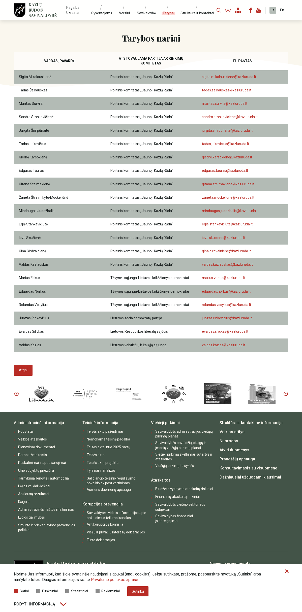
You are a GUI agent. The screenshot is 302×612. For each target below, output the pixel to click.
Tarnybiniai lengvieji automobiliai (44, 478)
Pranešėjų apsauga (237, 459)
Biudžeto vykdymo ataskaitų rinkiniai (184, 489)
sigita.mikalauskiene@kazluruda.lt (229, 77)
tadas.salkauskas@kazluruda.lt (226, 90)
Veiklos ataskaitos (32, 439)
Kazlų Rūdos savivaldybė (42, 10)
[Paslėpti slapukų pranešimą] (287, 571)
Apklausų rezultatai (33, 494)
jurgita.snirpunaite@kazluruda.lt (227, 130)
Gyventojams (101, 13)
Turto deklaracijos (101, 540)
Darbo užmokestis (32, 455)
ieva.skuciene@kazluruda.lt (223, 238)
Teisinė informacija (100, 422)
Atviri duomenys (234, 450)
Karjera (23, 502)
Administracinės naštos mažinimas (46, 509)
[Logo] (19, 10)
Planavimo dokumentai (36, 447)
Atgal (23, 370)
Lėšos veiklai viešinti (34, 486)
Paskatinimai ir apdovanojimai (42, 463)
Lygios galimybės (31, 517)
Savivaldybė (146, 13)
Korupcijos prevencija (102, 504)
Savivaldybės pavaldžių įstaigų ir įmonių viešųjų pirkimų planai (180, 445)
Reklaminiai (108, 591)
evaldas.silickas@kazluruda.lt (225, 331)
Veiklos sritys (232, 431)
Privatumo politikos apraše (114, 579)
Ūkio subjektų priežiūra (36, 470)
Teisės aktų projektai (103, 463)
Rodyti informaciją (40, 604)
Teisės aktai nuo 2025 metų (108, 447)
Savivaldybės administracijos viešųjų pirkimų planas (184, 433)
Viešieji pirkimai (165, 422)
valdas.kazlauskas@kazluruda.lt (227, 264)
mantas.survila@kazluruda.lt (224, 103)
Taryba (168, 13)
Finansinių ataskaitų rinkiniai (177, 497)
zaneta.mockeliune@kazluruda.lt (228, 197)
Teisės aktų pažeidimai (105, 431)
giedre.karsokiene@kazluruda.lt (227, 157)
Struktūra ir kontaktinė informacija (251, 422)
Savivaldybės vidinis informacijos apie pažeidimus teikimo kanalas (116, 515)
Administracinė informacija (39, 422)
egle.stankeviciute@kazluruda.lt (227, 224)
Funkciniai (47, 591)
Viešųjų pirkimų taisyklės (174, 466)
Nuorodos (229, 440)
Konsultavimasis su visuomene (248, 468)
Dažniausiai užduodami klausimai (250, 477)
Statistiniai (76, 591)
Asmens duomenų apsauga (109, 490)
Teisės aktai (96, 455)
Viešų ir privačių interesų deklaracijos (116, 532)
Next (285, 393)
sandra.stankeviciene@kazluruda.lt (230, 117)
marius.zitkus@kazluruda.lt (223, 278)
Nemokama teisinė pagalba (108, 439)
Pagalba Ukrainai (72, 10)
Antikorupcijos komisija (105, 524)
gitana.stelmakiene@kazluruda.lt (228, 184)
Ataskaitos (161, 480)
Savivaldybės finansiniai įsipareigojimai (174, 518)
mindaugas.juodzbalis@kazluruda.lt (230, 211)
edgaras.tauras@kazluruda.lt (225, 170)
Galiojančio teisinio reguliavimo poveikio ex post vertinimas (111, 480)
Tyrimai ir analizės (101, 470)
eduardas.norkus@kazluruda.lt (226, 291)
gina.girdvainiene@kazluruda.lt (226, 251)
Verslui (124, 13)
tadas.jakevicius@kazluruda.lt (225, 144)
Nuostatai (26, 431)
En (282, 10)
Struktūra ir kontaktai (197, 13)
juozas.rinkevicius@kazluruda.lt (227, 318)
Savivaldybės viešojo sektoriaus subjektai (180, 506)
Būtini (21, 591)
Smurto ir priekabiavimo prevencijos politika (46, 527)
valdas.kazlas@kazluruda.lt (223, 345)
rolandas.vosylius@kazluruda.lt (226, 305)
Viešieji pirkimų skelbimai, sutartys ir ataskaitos (183, 456)
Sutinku (138, 591)
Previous (16, 393)
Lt (272, 10)
